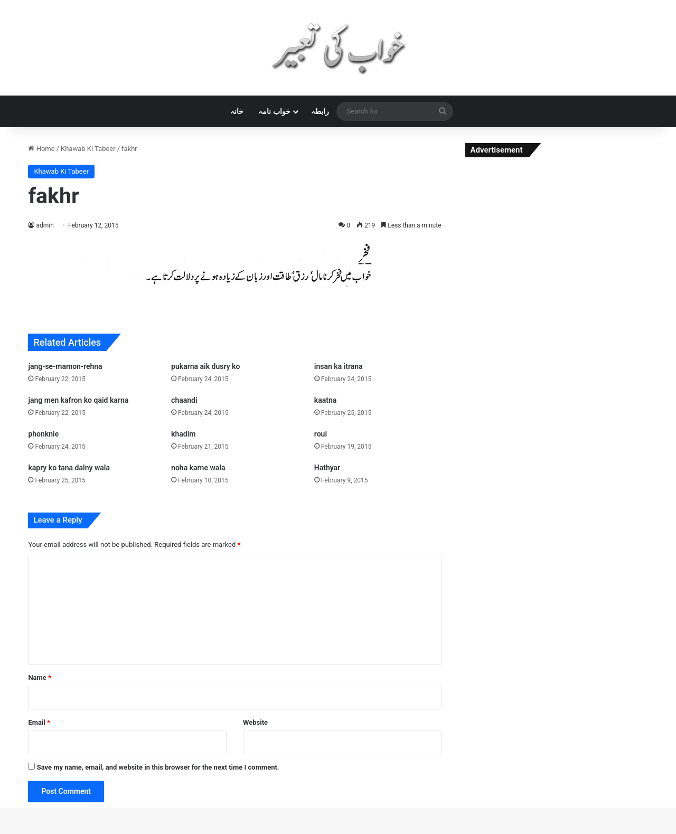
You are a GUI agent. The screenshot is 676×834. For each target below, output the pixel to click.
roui (320, 434)
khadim (183, 434)
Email (39, 722)
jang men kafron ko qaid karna (78, 400)
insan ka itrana (338, 366)
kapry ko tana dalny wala (69, 467)
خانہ (236, 111)
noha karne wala (198, 467)
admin (44, 225)
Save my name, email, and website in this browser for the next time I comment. (158, 767)
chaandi (184, 400)
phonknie (43, 434)
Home (41, 149)
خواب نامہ (274, 111)
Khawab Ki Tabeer (88, 149)
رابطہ (320, 111)
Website (255, 722)
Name (39, 677)
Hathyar (327, 467)
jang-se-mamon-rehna (65, 366)
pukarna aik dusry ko (205, 366)
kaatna (325, 400)
